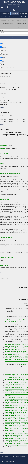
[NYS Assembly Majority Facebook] (7, 7)
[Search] (14, 10)
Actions (4, 47)
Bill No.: (2, 30)
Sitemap (5, 456)
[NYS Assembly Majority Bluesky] (23, 7)
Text (3, 61)
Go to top (2, 107)
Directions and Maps (8, 461)
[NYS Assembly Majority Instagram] (18, 7)
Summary (4, 44)
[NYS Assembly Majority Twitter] (12, 7)
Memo (3, 57)
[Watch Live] (1, 7)
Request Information (19, 456)
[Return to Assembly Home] (14, 3)
